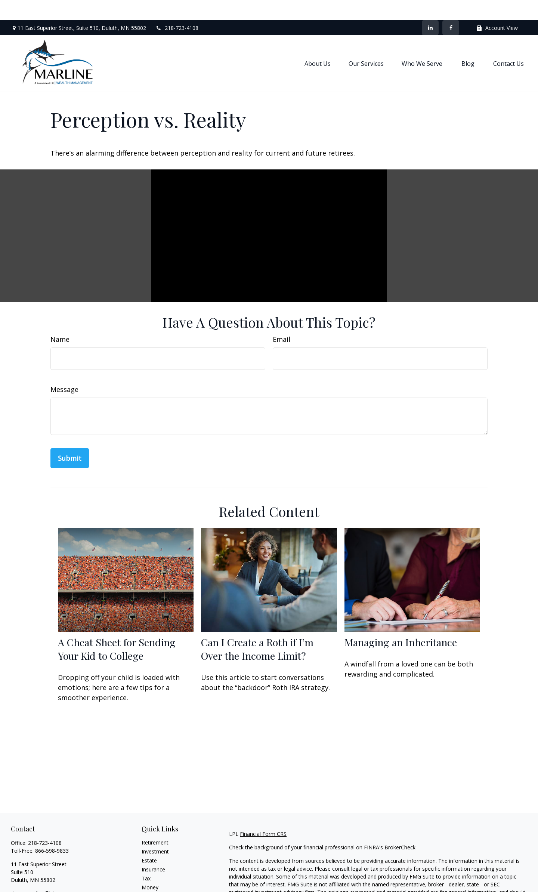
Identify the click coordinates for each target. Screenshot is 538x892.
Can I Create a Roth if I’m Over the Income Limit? (257, 628)
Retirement (155, 822)
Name (59, 319)
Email (281, 319)
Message (64, 369)
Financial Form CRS (263, 813)
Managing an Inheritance (400, 622)
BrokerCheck (399, 827)
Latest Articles (159, 885)
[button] (317, 43)
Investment (155, 831)
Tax (146, 858)
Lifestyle (152, 876)
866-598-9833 (52, 830)
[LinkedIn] (430, 7)
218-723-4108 (176, 7)
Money (150, 867)
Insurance (153, 849)
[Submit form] (69, 438)
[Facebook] (450, 7)
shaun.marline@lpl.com (39, 872)
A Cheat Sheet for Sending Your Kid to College (117, 628)
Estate (149, 840)
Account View (497, 7)
